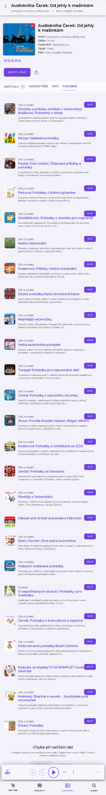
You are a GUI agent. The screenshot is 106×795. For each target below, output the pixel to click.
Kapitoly (15, 86)
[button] (50, 7)
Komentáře (38, 86)
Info (55, 86)
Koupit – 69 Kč (17, 72)
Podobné (69, 86)
